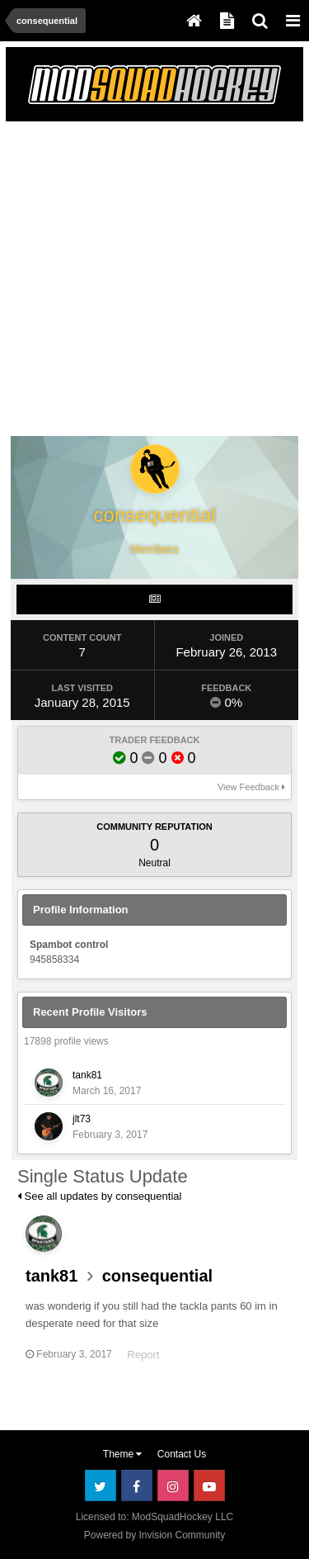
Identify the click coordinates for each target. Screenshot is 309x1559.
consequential (157, 1276)
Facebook (136, 1485)
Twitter (100, 1485)
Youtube (209, 1485)
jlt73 (82, 1119)
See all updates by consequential (99, 1196)
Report (143, 1354)
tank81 (87, 1075)
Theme (123, 1454)
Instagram (173, 1485)
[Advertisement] (154, 282)
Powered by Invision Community (154, 1535)
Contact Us (181, 1454)
